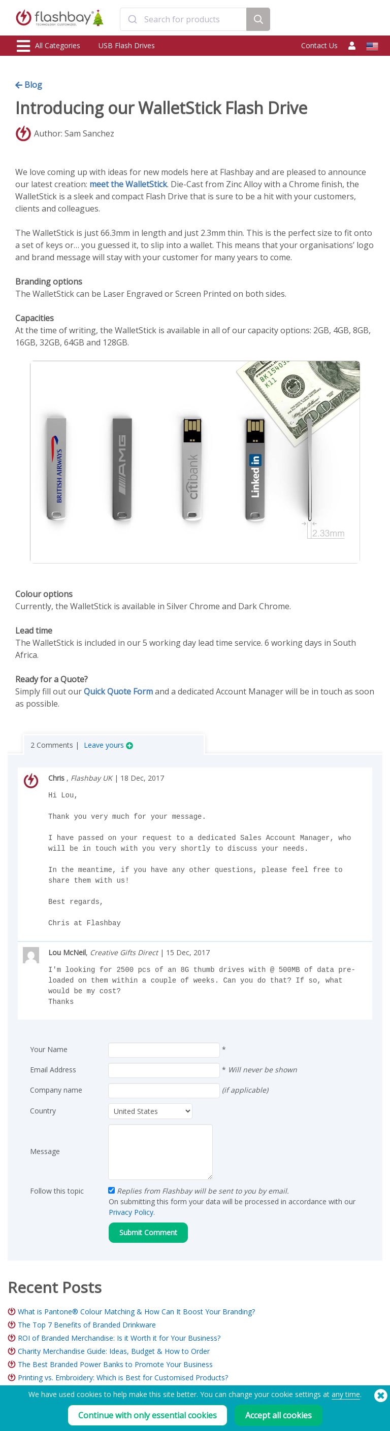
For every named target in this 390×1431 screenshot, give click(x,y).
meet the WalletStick (128, 184)
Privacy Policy (131, 1212)
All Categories (48, 46)
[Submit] (132, 19)
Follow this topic (57, 1191)
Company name (56, 1090)
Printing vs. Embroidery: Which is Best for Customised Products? (123, 1377)
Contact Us (319, 45)
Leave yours (108, 745)
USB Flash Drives (127, 45)
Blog (28, 84)
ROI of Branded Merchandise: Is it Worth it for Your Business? (119, 1338)
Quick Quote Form (118, 691)
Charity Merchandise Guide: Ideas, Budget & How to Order (114, 1351)
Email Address (53, 1069)
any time (346, 1399)
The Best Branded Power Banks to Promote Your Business (115, 1364)
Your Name (49, 1049)
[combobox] (183, 19)
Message (45, 1151)
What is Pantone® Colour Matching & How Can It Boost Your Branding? (136, 1311)
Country (43, 1110)
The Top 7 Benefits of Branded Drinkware (87, 1325)
